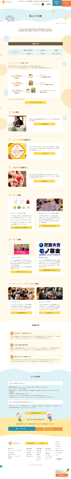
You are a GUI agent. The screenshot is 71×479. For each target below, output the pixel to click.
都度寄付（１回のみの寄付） (28, 51)
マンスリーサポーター (14, 53)
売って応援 (42, 56)
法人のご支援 (42, 1)
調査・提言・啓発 (30, 463)
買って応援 (28, 56)
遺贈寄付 (56, 51)
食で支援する (29, 459)
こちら (28, 413)
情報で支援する (29, 461)
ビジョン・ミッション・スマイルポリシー (15, 457)
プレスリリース (48, 466)
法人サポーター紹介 (48, 457)
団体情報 (9, 465)
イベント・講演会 (48, 464)
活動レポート (48, 1)
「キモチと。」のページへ (21, 276)
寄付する (42, 450)
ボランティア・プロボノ (56, 56)
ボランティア (39, 467)
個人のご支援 (36, 1)
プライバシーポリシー (59, 455)
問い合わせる (44, 185)
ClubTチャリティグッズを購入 (21, 231)
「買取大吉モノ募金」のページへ (49, 275)
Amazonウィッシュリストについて (49, 230)
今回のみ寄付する (44, 128)
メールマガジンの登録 (59, 461)
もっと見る (44, 157)
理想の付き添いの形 (11, 461)
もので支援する (29, 457)
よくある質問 (58, 453)
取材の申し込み (58, 451)
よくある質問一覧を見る (35, 419)
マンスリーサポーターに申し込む (35, 106)
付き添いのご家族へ (30, 450)
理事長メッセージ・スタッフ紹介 (14, 463)
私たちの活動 (30, 1)
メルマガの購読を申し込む (21, 318)
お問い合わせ (58, 449)
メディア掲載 (47, 462)
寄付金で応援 (39, 457)
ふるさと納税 (42, 51)
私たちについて (23, 1)
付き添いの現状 (11, 459)
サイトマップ (58, 463)
